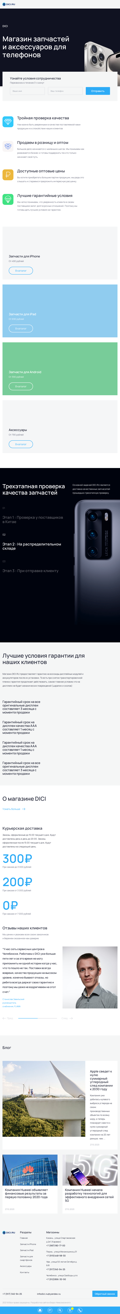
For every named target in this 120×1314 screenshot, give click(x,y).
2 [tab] (47, 1018)
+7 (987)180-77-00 (55, 1245)
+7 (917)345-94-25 (55, 1269)
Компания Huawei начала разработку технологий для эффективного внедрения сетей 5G (89, 1195)
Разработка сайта (39, 1302)
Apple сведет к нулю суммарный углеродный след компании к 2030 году (101, 1080)
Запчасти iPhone (28, 1244)
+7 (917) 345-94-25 (12, 1294)
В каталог (21, 270)
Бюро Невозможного (60, 1302)
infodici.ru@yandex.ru (49, 1294)
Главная (24, 1238)
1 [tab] (28, 1018)
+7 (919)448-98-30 (56, 1255)
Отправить (98, 91)
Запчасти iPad (26, 1250)
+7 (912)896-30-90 (56, 1279)
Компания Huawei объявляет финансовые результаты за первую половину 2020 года (26, 1193)
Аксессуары (26, 1266)
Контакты (24, 1272)
